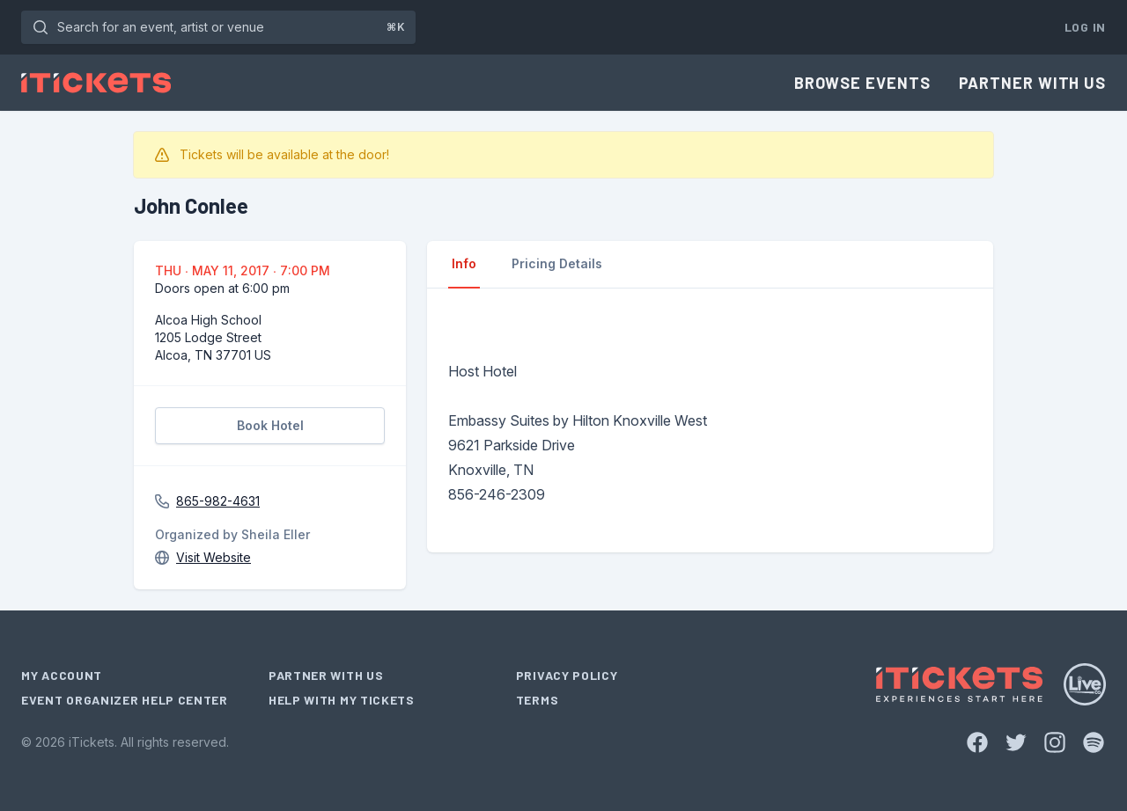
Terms (537, 699)
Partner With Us (1033, 82)
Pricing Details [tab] (557, 263)
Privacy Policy (567, 675)
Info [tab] (464, 263)
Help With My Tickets (342, 699)
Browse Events (862, 82)
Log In (1085, 26)
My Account (61, 675)
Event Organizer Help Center (124, 699)
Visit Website (213, 557)
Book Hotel (270, 425)
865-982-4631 (218, 500)
